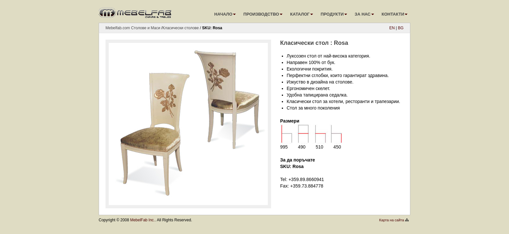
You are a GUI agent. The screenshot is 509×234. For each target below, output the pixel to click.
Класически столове (180, 28)
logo (136, 11)
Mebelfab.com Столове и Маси (133, 28)
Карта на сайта (391, 220)
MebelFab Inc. (142, 220)
